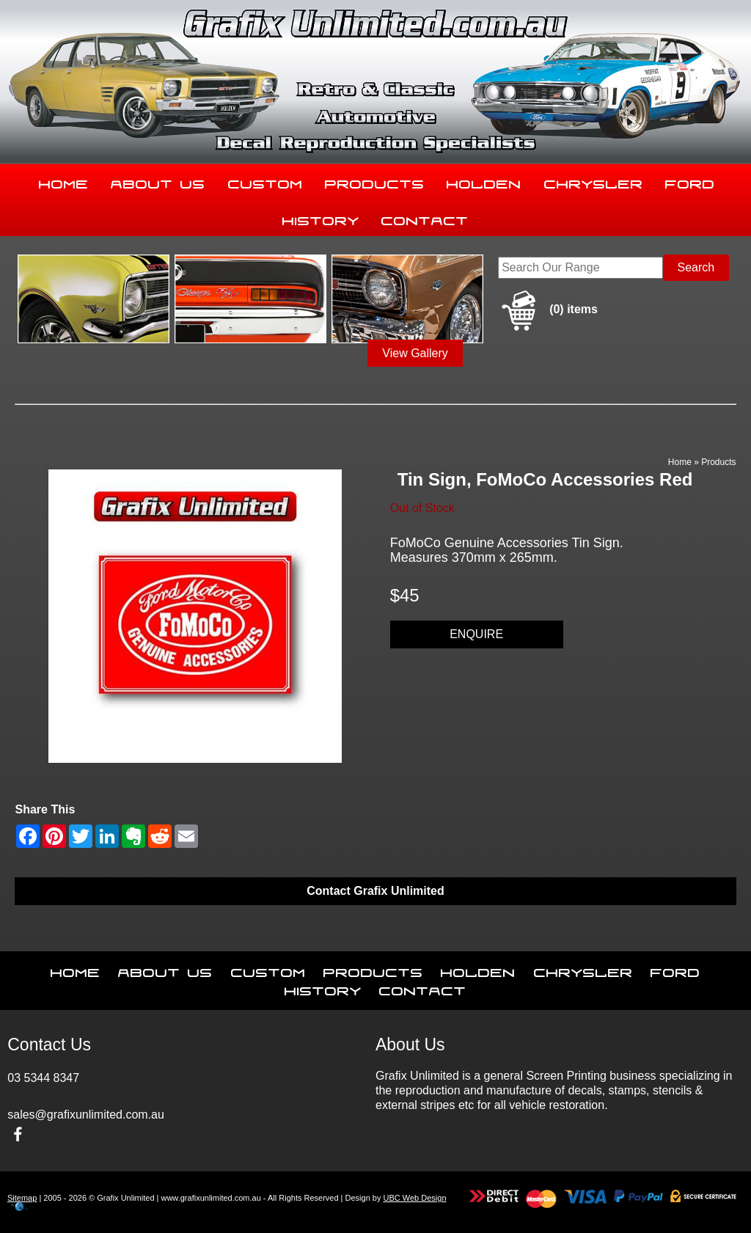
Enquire (476, 634)
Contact (425, 217)
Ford (690, 181)
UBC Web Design (415, 1197)
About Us (158, 181)
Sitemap (22, 1197)
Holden (484, 181)
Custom (265, 181)
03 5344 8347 (43, 1078)
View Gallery (415, 353)
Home (64, 181)
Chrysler (593, 181)
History (320, 217)
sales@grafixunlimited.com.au (85, 1114)
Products (375, 181)
